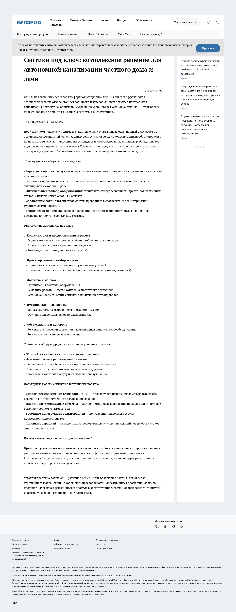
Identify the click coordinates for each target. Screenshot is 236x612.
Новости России (81, 20)
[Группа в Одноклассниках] (165, 526)
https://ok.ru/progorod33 (49, 583)
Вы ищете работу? (151, 34)
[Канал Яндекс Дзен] (173, 526)
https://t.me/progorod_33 (74, 583)
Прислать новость (185, 22)
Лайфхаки (56, 24)
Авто (104, 20)
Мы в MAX (124, 34)
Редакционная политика (107, 540)
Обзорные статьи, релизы (66, 544)
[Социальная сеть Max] (181, 526)
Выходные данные (20, 540)
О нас (56, 540)
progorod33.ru (110, 575)
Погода (122, 20)
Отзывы (16, 548)
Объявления (144, 20)
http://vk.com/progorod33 (24, 583)
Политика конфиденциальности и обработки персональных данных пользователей (28, 555)
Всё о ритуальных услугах (32, 34)
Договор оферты (62, 548)
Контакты (100, 544)
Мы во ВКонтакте (98, 34)
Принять (208, 48)
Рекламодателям (68, 34)
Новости (55, 20)
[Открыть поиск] (208, 22)
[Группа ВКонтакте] (157, 526)
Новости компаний (105, 548)
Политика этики (19, 544)
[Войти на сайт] (217, 22)
